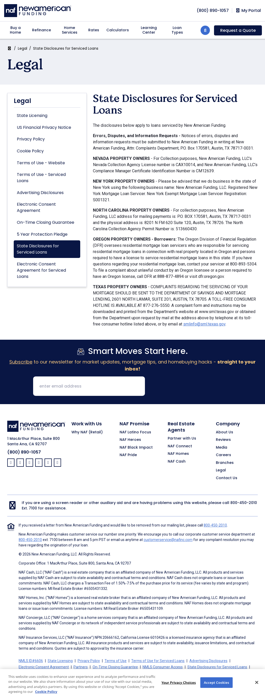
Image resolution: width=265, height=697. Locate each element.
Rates (93, 30)
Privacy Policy (31, 139)
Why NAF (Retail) (87, 432)
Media (221, 447)
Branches (225, 463)
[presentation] (188, 386)
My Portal (248, 10)
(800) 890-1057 (24, 452)
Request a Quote (238, 30)
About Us (224, 432)
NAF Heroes (130, 440)
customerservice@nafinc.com (168, 540)
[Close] (256, 688)
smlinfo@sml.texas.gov (204, 324)
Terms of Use (116, 661)
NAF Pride (128, 455)
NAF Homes (178, 453)
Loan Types (177, 30)
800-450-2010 (243, 502)
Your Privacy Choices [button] (143, 673)
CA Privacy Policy (107, 673)
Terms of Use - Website (41, 163)
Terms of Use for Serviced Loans (158, 661)
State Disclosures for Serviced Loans (38, 249)
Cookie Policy (30, 151)
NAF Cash (177, 461)
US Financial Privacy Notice (44, 127)
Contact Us (226, 478)
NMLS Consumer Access (163, 667)
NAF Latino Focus (135, 432)
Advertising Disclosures (40, 193)
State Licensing (32, 115)
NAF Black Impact (136, 447)
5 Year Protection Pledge (42, 234)
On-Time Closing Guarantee (45, 222)
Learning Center (149, 30)
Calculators (117, 30)
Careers (223, 455)
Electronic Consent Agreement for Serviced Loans (41, 270)
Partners (80, 667)
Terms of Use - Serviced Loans (41, 178)
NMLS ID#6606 (31, 661)
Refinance (41, 30)
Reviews (223, 440)
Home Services (69, 30)
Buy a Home (15, 30)
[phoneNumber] (213, 10)
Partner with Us (182, 438)
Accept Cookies (216, 688)
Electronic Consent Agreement (36, 207)
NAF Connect (180, 446)
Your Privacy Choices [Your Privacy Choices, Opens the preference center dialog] (178, 688)
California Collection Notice (67, 673)
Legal (22, 48)
